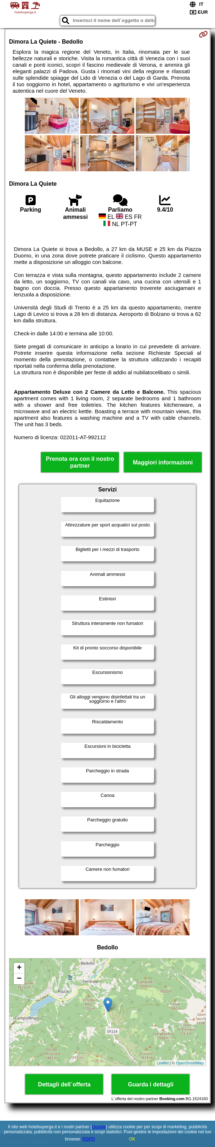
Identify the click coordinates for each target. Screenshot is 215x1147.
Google (99, 1126)
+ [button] (19, 968)
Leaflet (163, 1063)
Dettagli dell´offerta (64, 1084)
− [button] (19, 979)
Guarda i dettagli (150, 1084)
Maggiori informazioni (163, 462)
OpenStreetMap (190, 1063)
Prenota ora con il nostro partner (80, 462)
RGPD (88, 1139)
